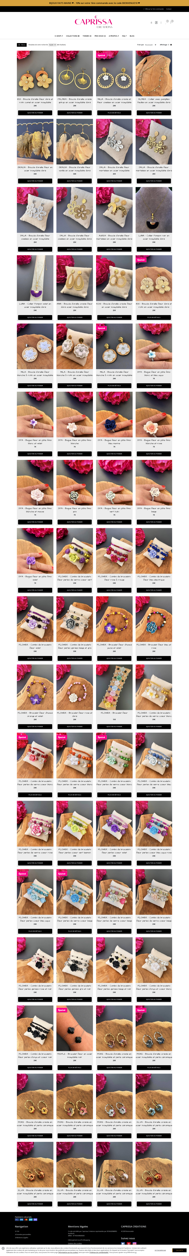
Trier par (140, 45)
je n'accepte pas (160, 1250)
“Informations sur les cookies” (68, 1252)
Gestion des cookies (75, 1243)
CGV (17, 1231)
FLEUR (52, 45)
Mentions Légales (21, 1238)
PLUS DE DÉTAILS (114, 113)
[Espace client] (161, 22)
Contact (168, 9)
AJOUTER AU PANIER (35, 113)
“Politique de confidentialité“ (99, 1252)
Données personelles (23, 1234)
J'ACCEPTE (179, 1250)
